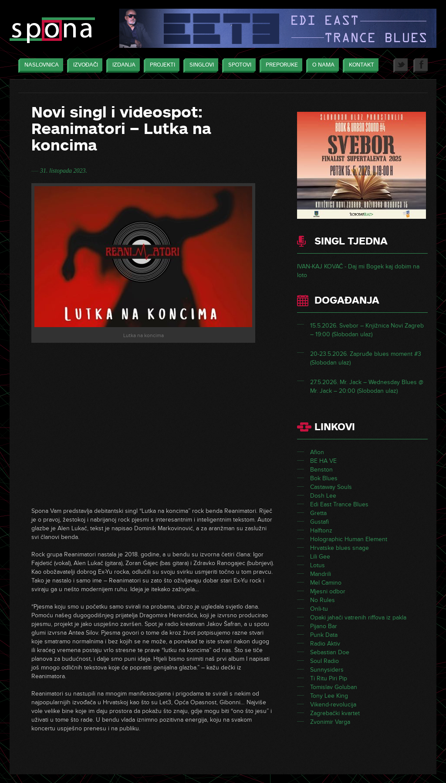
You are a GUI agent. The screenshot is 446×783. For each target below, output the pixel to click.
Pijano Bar (323, 626)
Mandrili (320, 574)
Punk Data (324, 635)
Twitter (400, 65)
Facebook (420, 65)
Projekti (160, 65)
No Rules (322, 600)
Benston (321, 469)
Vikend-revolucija (333, 704)
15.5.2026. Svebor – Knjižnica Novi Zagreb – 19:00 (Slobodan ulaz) (367, 330)
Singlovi (199, 65)
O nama (321, 65)
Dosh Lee (323, 495)
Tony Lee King (329, 696)
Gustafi (319, 522)
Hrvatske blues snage (339, 548)
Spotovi (237, 65)
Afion (317, 452)
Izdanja (121, 65)
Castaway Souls (331, 487)
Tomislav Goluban (333, 687)
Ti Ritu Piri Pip (328, 678)
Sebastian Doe (329, 652)
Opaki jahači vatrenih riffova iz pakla (358, 617)
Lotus (317, 565)
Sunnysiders (327, 669)
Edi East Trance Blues (339, 504)
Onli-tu (319, 609)
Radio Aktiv (325, 643)
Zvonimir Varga (330, 722)
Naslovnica (39, 65)
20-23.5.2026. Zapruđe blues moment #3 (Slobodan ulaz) (365, 358)
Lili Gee (320, 556)
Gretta (318, 513)
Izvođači (83, 65)
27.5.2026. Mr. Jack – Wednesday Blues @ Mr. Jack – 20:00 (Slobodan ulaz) (366, 386)
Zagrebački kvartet (335, 713)
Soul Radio (324, 661)
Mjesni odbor (327, 591)
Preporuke (279, 65)
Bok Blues (324, 478)
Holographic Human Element (348, 539)
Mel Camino (325, 582)
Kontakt (359, 65)
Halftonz (321, 530)
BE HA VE (323, 461)
